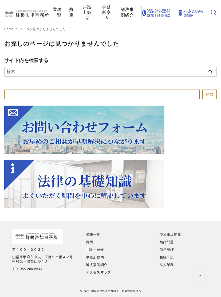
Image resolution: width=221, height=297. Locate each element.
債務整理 (167, 250)
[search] (210, 71)
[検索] (213, 12)
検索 (209, 94)
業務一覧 (57, 12)
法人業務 (167, 265)
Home (9, 29)
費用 (71, 12)
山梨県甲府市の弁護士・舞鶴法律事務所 (116, 291)
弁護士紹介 (86, 12)
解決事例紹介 (127, 12)
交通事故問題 (170, 235)
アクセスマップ (98, 272)
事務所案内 (106, 12)
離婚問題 (167, 242)
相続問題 (167, 257)
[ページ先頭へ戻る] (200, 275)
